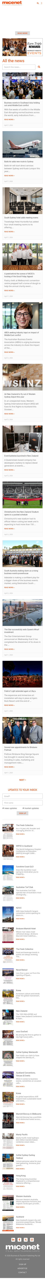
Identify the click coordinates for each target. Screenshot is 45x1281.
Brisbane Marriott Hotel (26, 931)
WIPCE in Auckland (24, 849)
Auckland (20, 1220)
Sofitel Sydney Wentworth (27, 1055)
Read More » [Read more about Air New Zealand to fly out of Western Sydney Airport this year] (9, 417)
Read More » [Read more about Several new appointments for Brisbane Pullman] (9, 770)
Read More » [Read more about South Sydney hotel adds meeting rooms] (9, 235)
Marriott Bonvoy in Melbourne (28, 1117)
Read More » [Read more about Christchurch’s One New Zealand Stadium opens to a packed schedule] (9, 532)
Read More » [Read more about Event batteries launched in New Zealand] (9, 473)
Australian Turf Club (24, 890)
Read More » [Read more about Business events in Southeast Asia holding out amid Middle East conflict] (9, 122)
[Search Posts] (18, 70)
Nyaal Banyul (21, 973)
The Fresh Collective (24, 828)
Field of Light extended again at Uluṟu (20, 694)
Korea (18, 993)
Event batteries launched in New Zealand (21, 459)
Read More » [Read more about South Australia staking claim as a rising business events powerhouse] (9, 590)
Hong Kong (21, 1179)
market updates (32, 811)
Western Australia (23, 1199)
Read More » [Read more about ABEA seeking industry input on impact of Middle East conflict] (9, 355)
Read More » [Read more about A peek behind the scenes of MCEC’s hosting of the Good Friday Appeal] (9, 293)
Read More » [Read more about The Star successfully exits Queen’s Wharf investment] (9, 652)
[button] (37, 3)
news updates (10, 811)
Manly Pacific (22, 1137)
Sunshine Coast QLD (25, 870)
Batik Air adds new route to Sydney (18, 164)
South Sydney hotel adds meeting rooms (21, 221)
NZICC (18, 911)
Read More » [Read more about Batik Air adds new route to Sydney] (9, 178)
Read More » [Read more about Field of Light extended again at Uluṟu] (9, 708)
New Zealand (21, 1014)
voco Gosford (21, 1035)
